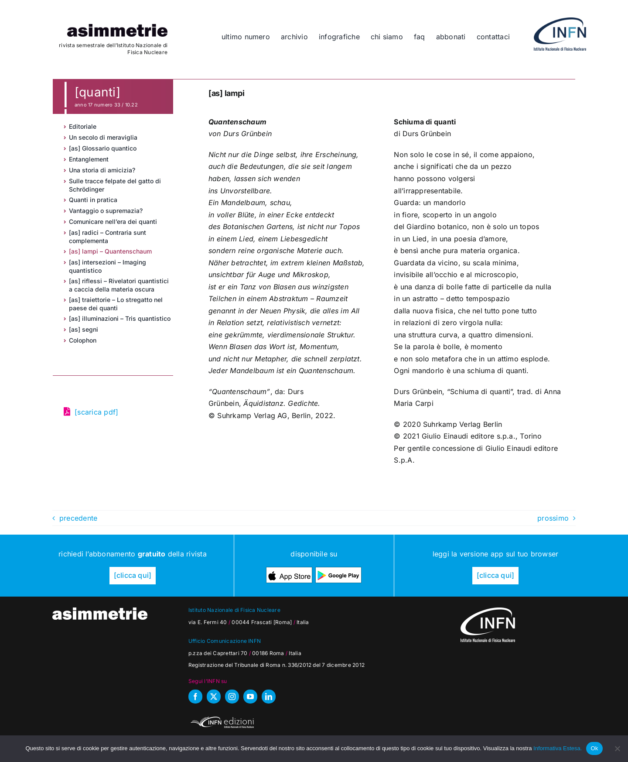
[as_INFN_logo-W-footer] (488, 611)
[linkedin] (269, 697)
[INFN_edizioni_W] (221, 718)
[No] (617, 748)
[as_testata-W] (99, 611)
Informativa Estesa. (557, 748)
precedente (78, 518)
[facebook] (195, 697)
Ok (594, 748)
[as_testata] (117, 27)
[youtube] (250, 697)
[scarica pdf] (96, 412)
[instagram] (232, 697)
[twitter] (214, 697)
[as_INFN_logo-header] (560, 21)
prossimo (553, 518)
